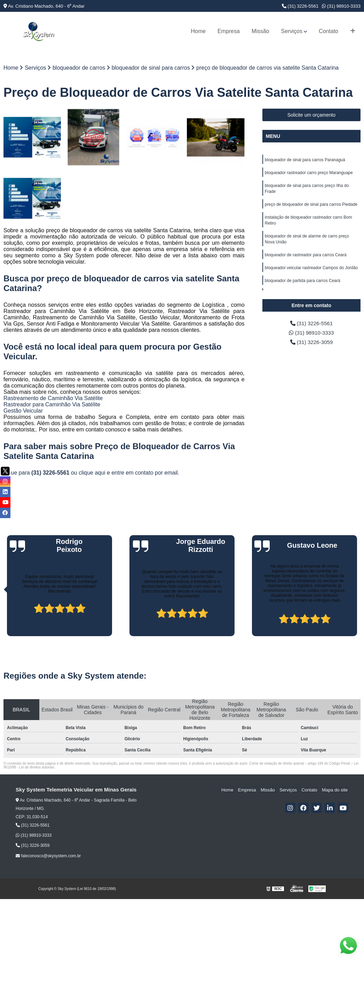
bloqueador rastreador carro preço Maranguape (309, 173)
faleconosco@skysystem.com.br (48, 856)
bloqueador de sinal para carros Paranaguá (305, 160)
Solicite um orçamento (311, 115)
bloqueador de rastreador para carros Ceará (306, 258)
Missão (260, 31)
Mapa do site (335, 790)
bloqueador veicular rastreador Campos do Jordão (311, 271)
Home (198, 31)
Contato (328, 31)
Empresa (228, 31)
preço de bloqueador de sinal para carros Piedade (311, 206)
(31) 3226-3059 (311, 343)
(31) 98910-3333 (341, 6)
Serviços (291, 31)
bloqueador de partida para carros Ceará (302, 284)
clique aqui (92, 473)
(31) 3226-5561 (300, 6)
